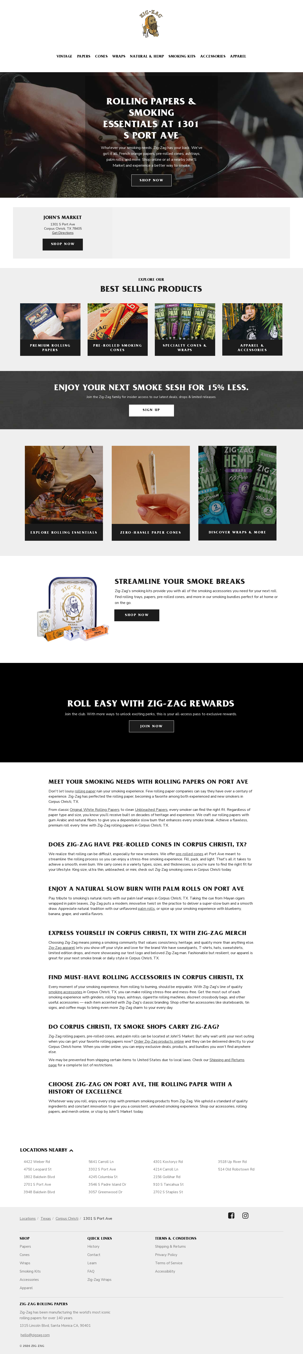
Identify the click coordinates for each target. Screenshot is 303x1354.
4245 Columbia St (103, 1177)
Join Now (151, 726)
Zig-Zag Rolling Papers (43, 1304)
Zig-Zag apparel (62, 947)
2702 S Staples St (168, 1192)
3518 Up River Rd (232, 1161)
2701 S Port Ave (37, 1184)
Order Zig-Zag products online (159, 1041)
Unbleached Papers (151, 809)
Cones (101, 57)
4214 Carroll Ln (165, 1169)
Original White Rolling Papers (95, 809)
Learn (92, 1263)
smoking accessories (65, 992)
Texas (45, 1218)
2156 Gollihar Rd (166, 1177)
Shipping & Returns (170, 1246)
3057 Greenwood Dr (105, 1192)
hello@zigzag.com (35, 1335)
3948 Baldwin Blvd (39, 1192)
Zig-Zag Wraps (99, 1279)
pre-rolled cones (189, 854)
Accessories (212, 57)
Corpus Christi (67, 1218)
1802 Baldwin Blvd (39, 1177)
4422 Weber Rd (37, 1161)
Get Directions (63, 233)
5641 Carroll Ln (101, 1161)
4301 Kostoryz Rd (168, 1161)
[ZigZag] (151, 24)
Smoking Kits (182, 57)
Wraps (118, 57)
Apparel (238, 57)
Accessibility (165, 1271)
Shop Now (151, 181)
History (93, 1246)
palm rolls (146, 908)
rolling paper (85, 791)
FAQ (90, 1271)
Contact (93, 1254)
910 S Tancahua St (168, 1184)
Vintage (64, 57)
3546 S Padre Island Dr (107, 1184)
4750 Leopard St (38, 1169)
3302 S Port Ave (102, 1169)
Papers (83, 57)
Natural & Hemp (147, 57)
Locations (28, 1218)
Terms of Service (169, 1263)
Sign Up (151, 410)
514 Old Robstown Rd (236, 1169)
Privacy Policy (166, 1254)
